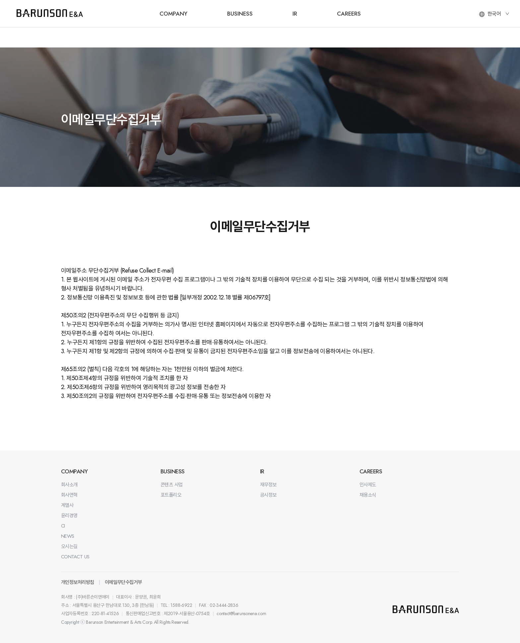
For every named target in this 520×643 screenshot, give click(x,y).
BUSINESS (240, 14)
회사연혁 (69, 495)
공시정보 (268, 495)
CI (63, 525)
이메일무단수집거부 (123, 582)
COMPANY (173, 14)
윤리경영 (69, 515)
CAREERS (349, 14)
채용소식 (367, 495)
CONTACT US (75, 556)
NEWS (67, 536)
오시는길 (69, 546)
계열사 (67, 505)
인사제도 (367, 484)
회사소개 (69, 484)
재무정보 (268, 484)
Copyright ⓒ (73, 622)
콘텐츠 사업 (172, 484)
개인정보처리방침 (77, 582)
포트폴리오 (171, 495)
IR (294, 14)
